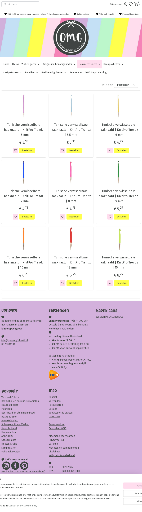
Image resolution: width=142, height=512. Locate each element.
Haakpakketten (113, 64)
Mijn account (118, 4)
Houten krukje (9, 443)
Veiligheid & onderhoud (62, 455)
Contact (53, 397)
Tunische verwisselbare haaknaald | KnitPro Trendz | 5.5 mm (71, 130)
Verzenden (55, 401)
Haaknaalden (8, 432)
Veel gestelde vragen (61, 412)
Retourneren (56, 404)
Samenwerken (56, 424)
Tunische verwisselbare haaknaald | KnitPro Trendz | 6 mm (118, 130)
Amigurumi (7, 436)
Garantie (53, 443)
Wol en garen (30, 64)
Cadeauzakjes (8, 440)
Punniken (32, 72)
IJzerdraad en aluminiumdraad (18, 412)
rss (91, 506)
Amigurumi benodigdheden (59, 64)
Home (6, 64)
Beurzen (75, 72)
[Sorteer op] (126, 85)
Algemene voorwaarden (62, 436)
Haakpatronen (12, 72)
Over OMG (54, 416)
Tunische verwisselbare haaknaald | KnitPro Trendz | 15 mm (118, 262)
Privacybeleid (56, 440)
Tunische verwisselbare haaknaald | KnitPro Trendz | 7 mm (23, 196)
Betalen (53, 408)
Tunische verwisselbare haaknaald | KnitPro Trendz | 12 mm (71, 262)
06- (3, 344)
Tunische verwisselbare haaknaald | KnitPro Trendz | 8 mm (71, 196)
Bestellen (27, 150)
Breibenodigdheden (54, 72)
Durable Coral (9, 428)
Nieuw (15, 64)
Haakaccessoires (90, 64)
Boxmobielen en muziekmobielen (20, 401)
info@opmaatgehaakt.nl (14, 340)
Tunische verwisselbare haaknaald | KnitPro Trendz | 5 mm (23, 130)
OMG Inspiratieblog (96, 72)
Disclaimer (54, 451)
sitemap (84, 506)
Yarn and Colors (10, 397)
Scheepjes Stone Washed (15, 424)
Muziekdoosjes (9, 420)
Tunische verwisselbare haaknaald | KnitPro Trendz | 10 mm (23, 262)
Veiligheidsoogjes (11, 451)
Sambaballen (8, 447)
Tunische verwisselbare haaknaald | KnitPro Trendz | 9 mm (118, 196)
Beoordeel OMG (57, 428)
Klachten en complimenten (64, 447)
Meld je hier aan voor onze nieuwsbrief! (23, 471)
